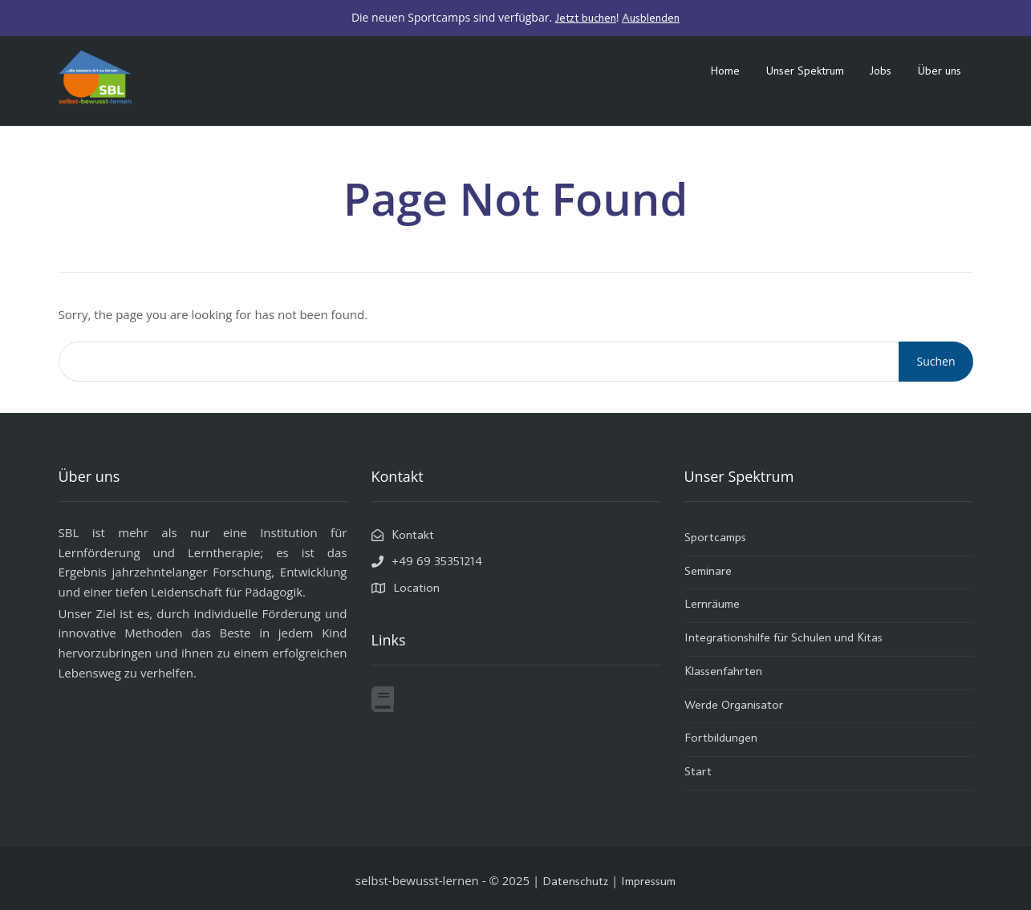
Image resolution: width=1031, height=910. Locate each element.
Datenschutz (575, 882)
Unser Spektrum (804, 71)
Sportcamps (715, 538)
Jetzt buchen (585, 18)
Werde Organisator (733, 706)
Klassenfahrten (723, 672)
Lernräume (712, 605)
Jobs (880, 71)
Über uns (939, 71)
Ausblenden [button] (651, 18)
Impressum (648, 882)
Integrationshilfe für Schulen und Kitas (783, 639)
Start (698, 772)
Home (725, 71)
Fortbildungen (720, 739)
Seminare (708, 572)
